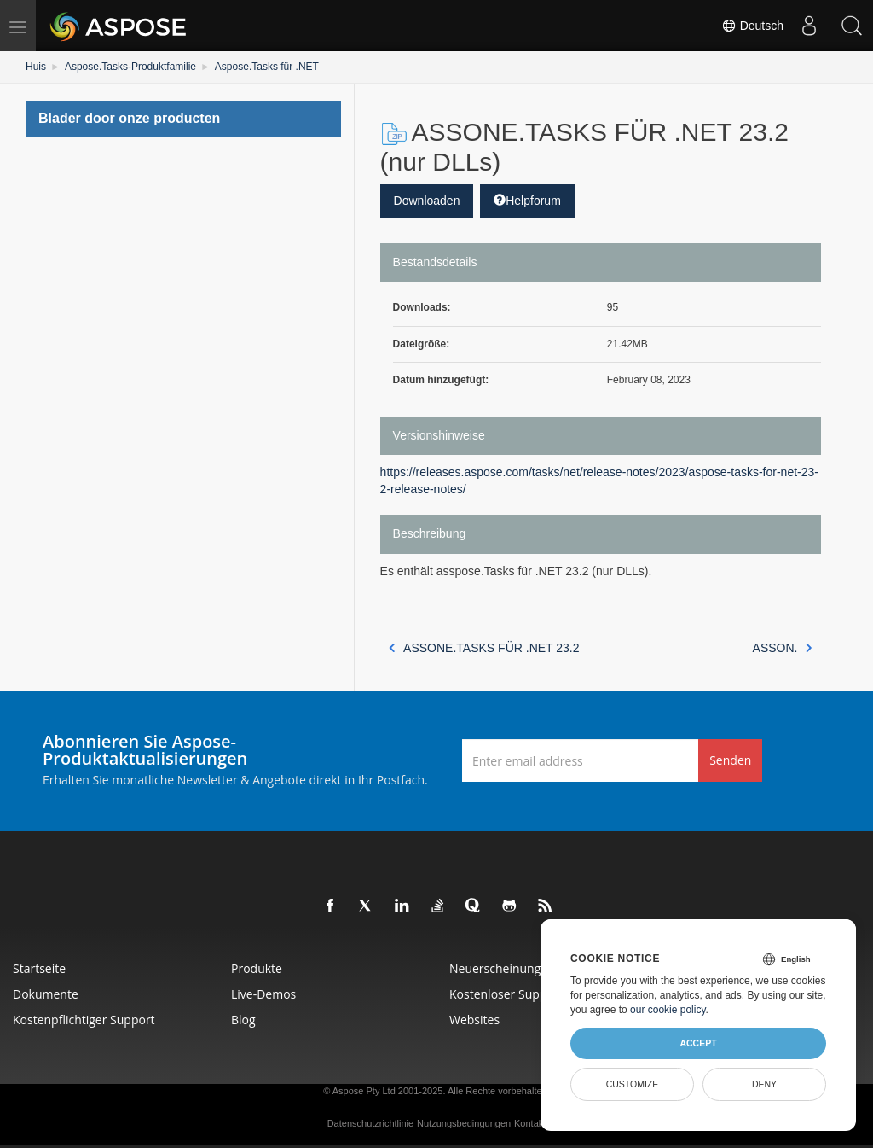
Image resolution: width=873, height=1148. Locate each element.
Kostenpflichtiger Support (84, 1019)
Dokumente (45, 994)
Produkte (256, 968)
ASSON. (782, 648)
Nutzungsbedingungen (464, 1123)
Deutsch (752, 25)
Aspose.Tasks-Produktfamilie (130, 67)
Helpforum (527, 200)
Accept (697, 1043)
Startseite (39, 968)
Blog (243, 1019)
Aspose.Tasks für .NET (267, 67)
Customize (632, 1084)
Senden (730, 760)
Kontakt (530, 1123)
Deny (764, 1084)
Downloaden (427, 200)
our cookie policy (668, 1010)
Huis (36, 67)
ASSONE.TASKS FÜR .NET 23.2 (484, 648)
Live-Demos (263, 994)
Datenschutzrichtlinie (370, 1123)
